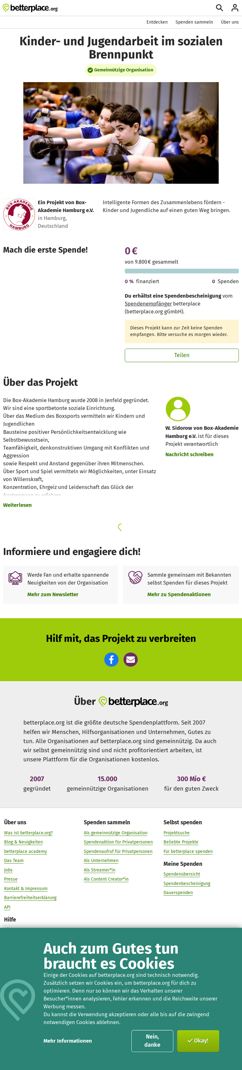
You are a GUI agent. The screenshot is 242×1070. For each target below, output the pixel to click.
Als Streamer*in (99, 869)
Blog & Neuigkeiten (23, 842)
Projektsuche (177, 832)
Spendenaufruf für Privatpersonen (118, 851)
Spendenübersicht (182, 874)
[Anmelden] (235, 8)
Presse (11, 879)
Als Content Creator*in (106, 879)
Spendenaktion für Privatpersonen (118, 842)
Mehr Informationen (67, 1041)
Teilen (182, 355)
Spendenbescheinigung (187, 883)
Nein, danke (152, 1040)
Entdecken (157, 22)
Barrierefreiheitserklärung (30, 897)
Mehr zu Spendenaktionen (179, 594)
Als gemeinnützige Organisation (115, 832)
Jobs (8, 869)
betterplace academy (25, 851)
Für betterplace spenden (188, 851)
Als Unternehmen (101, 860)
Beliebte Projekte (181, 842)
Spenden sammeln (194, 22)
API (7, 907)
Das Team (14, 860)
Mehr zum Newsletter (52, 594)
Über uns (230, 22)
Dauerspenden (178, 892)
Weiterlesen (17, 505)
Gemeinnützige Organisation (123, 70)
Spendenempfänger (148, 303)
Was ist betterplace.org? (28, 832)
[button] (111, 660)
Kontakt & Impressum (26, 888)
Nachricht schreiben (189, 454)
